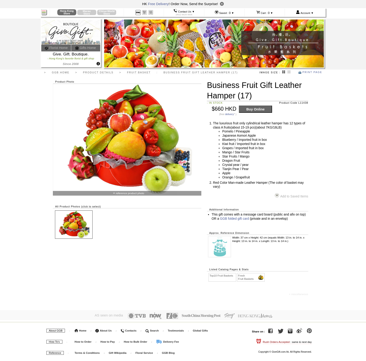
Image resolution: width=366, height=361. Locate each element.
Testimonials (176, 329)
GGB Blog (168, 352)
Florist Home (56, 48)
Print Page (310, 72)
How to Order (83, 340)
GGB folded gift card (234, 218)
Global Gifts (200, 329)
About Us (103, 329)
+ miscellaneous (298, 294)
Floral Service (144, 352)
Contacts (128, 329)
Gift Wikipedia (118, 352)
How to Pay (108, 340)
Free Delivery (158, 4)
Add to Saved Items (291, 195)
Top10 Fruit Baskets (221, 275)
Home (81, 329)
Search (152, 329)
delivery (229, 114)
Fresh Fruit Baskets (251, 277)
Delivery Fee (167, 340)
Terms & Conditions (87, 352)
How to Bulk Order (136, 340)
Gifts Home (85, 48)
